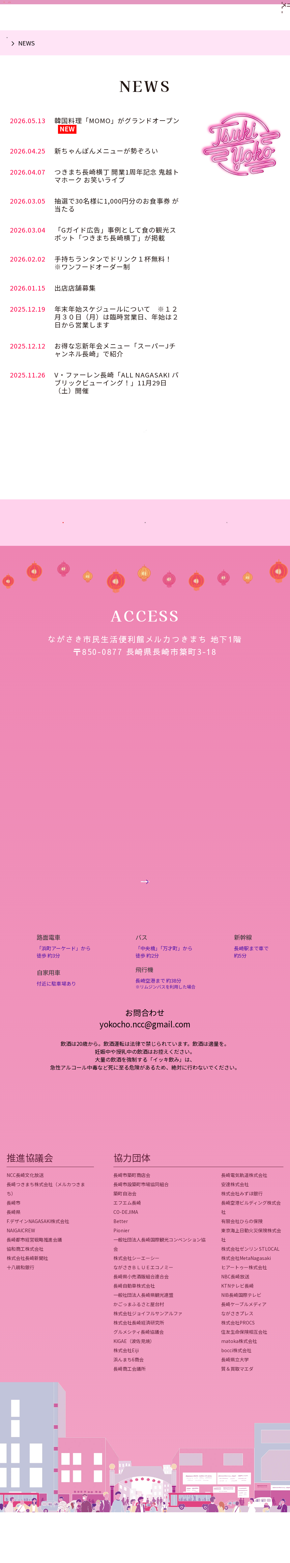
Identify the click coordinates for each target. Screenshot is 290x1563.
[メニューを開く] (272, 15)
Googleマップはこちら (145, 924)
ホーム (15, 43)
